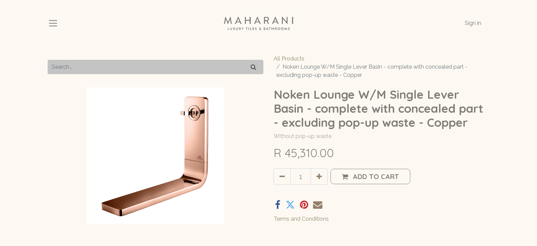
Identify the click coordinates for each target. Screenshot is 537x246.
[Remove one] (282, 176)
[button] (370, 176)
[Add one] (319, 176)
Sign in (473, 23)
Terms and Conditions (301, 219)
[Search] (253, 67)
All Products (289, 58)
